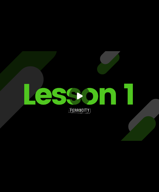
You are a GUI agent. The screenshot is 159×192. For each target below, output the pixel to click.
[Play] (79, 96)
